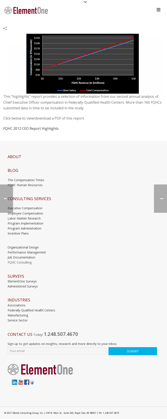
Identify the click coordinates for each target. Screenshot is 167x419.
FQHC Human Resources (25, 185)
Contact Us (20, 334)
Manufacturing (18, 315)
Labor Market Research (24, 218)
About (14, 156)
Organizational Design (23, 247)
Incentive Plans (18, 233)
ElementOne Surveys (22, 281)
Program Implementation (25, 223)
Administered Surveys (23, 286)
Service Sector (18, 320)
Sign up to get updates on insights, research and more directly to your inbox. (62, 344)
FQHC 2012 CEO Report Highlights (31, 128)
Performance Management (27, 252)
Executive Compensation (25, 208)
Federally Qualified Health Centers (31, 310)
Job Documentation (21, 257)
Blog (13, 170)
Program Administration (24, 228)
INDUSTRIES (19, 299)
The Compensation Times (26, 180)
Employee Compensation (25, 213)
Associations (16, 305)
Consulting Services (29, 198)
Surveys (16, 276)
